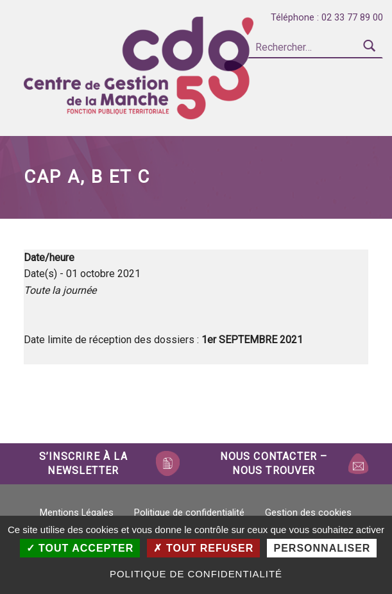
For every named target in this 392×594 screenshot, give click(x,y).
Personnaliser (321, 548)
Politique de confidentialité (189, 512)
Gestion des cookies (308, 512)
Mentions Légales (77, 512)
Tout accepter (80, 548)
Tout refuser (203, 548)
